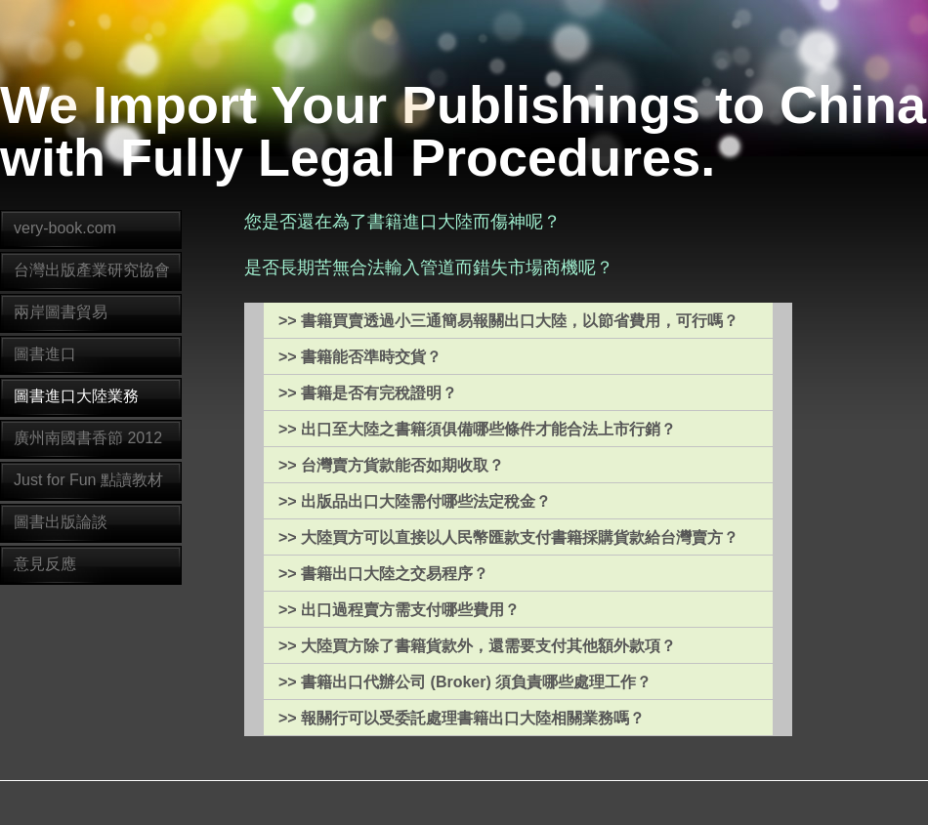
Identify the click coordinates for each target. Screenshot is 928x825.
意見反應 (45, 564)
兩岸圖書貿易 (60, 312)
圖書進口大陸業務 (76, 396)
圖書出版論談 (60, 522)
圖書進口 (45, 354)
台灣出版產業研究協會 (92, 270)
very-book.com (65, 228)
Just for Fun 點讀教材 (88, 480)
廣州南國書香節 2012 (88, 438)
